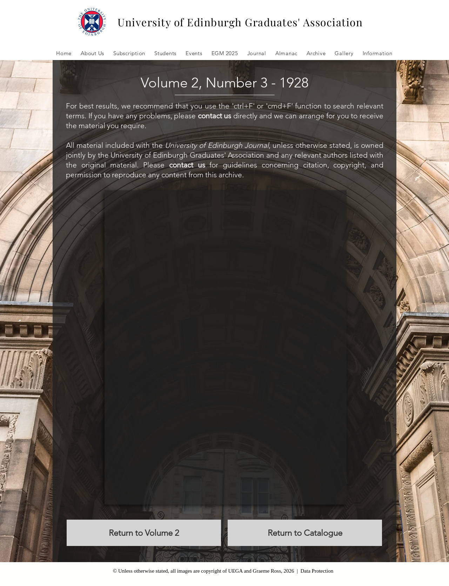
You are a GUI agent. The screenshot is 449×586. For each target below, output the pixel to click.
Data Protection (316, 571)
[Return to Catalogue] (305, 533)
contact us (215, 115)
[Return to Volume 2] (144, 533)
